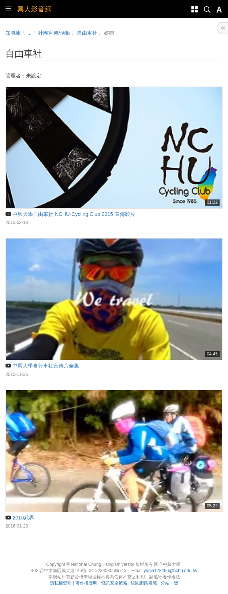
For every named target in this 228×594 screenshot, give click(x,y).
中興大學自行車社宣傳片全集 (42, 366)
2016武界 (19, 518)
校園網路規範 (144, 583)
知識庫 (13, 33)
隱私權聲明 (61, 583)
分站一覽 (169, 583)
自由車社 (87, 33)
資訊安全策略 (114, 583)
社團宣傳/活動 (54, 33)
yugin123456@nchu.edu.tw (170, 570)
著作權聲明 (86, 583)
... (29, 33)
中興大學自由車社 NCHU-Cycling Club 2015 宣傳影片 (70, 214)
